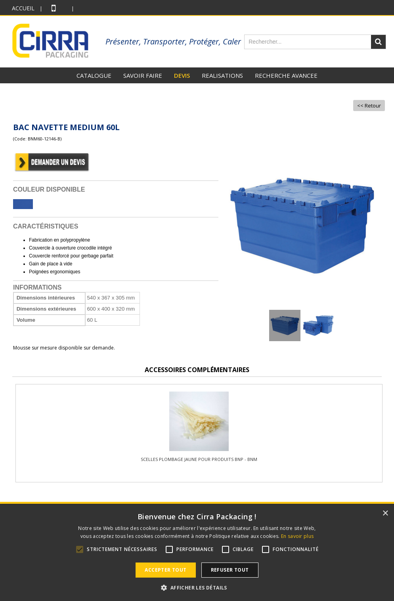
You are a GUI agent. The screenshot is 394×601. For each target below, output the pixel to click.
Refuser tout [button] (230, 569)
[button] (197, 587)
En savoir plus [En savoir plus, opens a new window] (297, 536)
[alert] (197, 553)
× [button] (385, 514)
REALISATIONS (222, 75)
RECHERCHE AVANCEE (286, 75)
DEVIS (182, 75)
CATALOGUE (94, 75)
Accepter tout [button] (165, 569)
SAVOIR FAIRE (142, 75)
